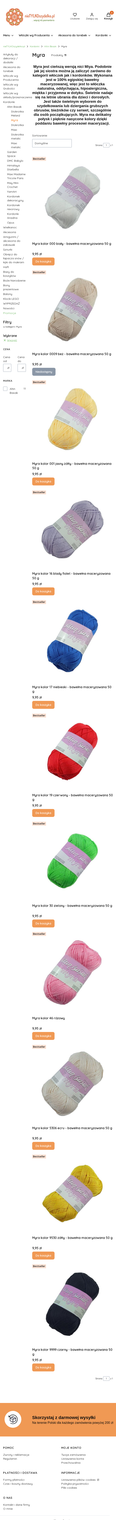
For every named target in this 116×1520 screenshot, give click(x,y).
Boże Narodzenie (14, 280)
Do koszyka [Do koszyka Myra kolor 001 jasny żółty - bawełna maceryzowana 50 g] (43, 481)
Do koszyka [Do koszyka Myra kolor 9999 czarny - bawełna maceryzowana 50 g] (43, 1367)
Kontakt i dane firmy (16, 1505)
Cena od (6, 359)
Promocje (9, 313)
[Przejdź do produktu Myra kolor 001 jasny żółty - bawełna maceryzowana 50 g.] (72, 419)
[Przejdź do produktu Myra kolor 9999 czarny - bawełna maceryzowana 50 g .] (72, 1304)
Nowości (8, 308)
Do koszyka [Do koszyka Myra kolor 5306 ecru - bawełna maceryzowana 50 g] (43, 1146)
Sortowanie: (40, 135)
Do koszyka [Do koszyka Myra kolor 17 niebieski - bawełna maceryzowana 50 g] (43, 705)
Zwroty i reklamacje (16, 1455)
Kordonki (35, 46)
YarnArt (12, 191)
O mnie (8, 1508)
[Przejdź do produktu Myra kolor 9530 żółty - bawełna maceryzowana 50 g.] (72, 1193)
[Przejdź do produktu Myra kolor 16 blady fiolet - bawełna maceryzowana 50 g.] (72, 529)
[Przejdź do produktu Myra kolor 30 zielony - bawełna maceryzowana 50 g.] (72, 861)
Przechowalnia (70, 1462)
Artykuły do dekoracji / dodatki (10, 58)
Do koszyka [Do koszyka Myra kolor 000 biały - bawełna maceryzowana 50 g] (43, 261)
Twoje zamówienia (73, 1455)
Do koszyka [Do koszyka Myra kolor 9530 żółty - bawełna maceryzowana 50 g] (43, 1255)
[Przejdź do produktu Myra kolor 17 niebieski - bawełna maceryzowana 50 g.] (72, 641)
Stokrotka (17, 125)
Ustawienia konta (72, 1458)
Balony (7, 294)
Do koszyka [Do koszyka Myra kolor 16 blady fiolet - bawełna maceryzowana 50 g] (43, 591)
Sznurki (7, 249)
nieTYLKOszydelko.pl (14, 46)
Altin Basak (50, 46)
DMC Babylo (15, 160)
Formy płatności (14, 1480)
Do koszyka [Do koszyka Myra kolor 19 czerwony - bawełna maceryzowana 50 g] (43, 813)
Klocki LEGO (11, 299)
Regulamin (10, 1458)
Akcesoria (9, 232)
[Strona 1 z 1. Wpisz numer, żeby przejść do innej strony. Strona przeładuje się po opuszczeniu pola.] (106, 145)
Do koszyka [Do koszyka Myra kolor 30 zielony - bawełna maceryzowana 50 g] (43, 923)
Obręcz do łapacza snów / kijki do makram (13, 258)
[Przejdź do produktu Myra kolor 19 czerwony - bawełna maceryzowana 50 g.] (72, 751)
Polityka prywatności (75, 1483)
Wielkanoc (10, 227)
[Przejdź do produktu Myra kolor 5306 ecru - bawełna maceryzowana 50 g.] (72, 1083)
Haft (6, 267)
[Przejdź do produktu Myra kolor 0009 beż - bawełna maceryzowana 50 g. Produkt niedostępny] (72, 309)
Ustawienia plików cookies (78, 1480)
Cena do (21, 359)
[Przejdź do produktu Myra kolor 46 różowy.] (72, 972)
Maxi (14, 130)
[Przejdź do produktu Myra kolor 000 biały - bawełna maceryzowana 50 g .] (72, 197)
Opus (10, 222)
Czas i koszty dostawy (18, 1483)
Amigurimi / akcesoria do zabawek (11, 241)
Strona (98, 145)
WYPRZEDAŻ (11, 303)
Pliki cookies (69, 1487)
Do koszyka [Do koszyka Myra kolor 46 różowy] (43, 1036)
